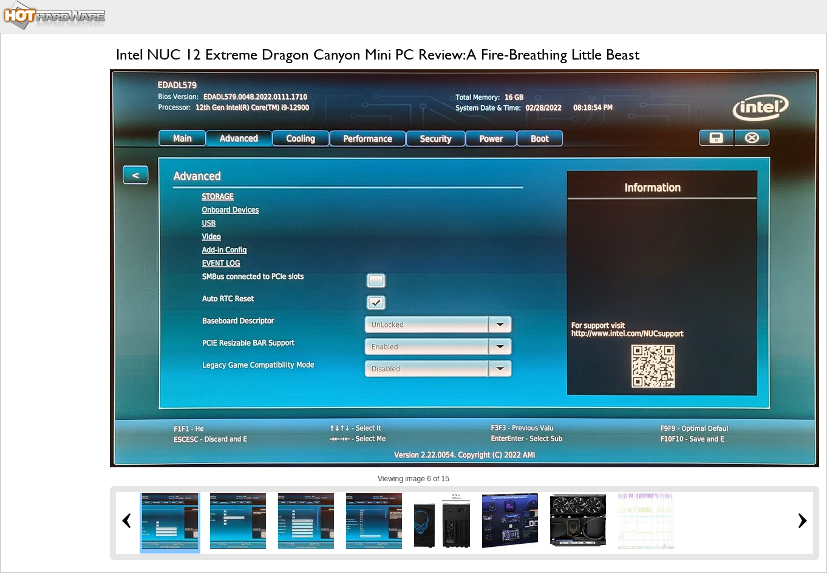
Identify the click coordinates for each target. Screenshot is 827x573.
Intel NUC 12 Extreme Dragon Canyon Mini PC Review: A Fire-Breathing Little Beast (377, 54)
